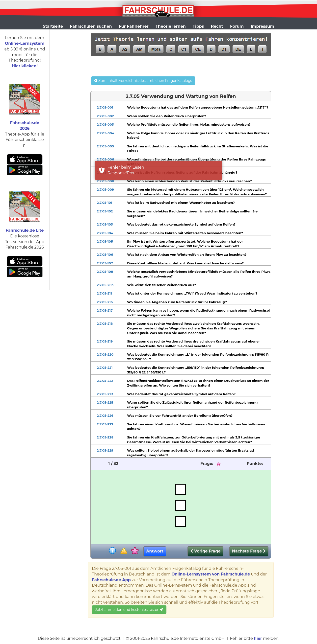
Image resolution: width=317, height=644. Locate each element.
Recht (217, 26)
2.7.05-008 (105, 181)
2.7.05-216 (105, 302)
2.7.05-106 (105, 254)
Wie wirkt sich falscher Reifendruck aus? (161, 285)
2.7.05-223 (105, 394)
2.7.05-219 (105, 341)
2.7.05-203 (105, 285)
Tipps (198, 26)
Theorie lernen (171, 26)
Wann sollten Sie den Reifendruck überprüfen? (166, 116)
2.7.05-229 (105, 450)
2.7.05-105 (105, 241)
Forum (237, 26)
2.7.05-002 (105, 116)
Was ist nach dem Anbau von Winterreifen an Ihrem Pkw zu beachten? (186, 254)
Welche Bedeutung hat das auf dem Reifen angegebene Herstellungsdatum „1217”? (197, 107)
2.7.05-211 (104, 293)
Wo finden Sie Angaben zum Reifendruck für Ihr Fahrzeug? (177, 302)
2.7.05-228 (105, 437)
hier (258, 638)
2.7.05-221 (104, 367)
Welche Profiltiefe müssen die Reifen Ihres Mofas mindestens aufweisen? (189, 124)
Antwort (154, 551)
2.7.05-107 (105, 263)
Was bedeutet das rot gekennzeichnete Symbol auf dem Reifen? (181, 224)
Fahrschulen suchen (91, 26)
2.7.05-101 (104, 203)
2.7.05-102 (105, 211)
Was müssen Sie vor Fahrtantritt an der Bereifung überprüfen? (180, 415)
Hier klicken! (25, 66)
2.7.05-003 (105, 124)
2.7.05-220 (105, 354)
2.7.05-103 (105, 224)
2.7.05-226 (105, 415)
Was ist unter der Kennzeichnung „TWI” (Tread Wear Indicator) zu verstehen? (192, 293)
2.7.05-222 (105, 381)
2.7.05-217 (105, 310)
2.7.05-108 (105, 272)
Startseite (53, 26)
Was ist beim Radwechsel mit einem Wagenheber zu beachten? (181, 203)
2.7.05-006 (105, 159)
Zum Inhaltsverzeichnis (143, 80)
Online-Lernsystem (24, 43)
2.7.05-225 (105, 402)
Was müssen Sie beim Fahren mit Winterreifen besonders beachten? (185, 233)
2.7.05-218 (105, 323)
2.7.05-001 (105, 107)
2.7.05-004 (105, 133)
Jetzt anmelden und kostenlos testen (129, 609)
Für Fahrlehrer (134, 26)
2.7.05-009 (105, 189)
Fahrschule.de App (111, 579)
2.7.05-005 (105, 146)
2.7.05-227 (105, 424)
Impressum (262, 26)
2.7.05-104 (105, 233)
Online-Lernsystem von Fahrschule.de (210, 574)
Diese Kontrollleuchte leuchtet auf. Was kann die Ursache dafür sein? (185, 263)
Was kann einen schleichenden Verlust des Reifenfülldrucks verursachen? (189, 181)
